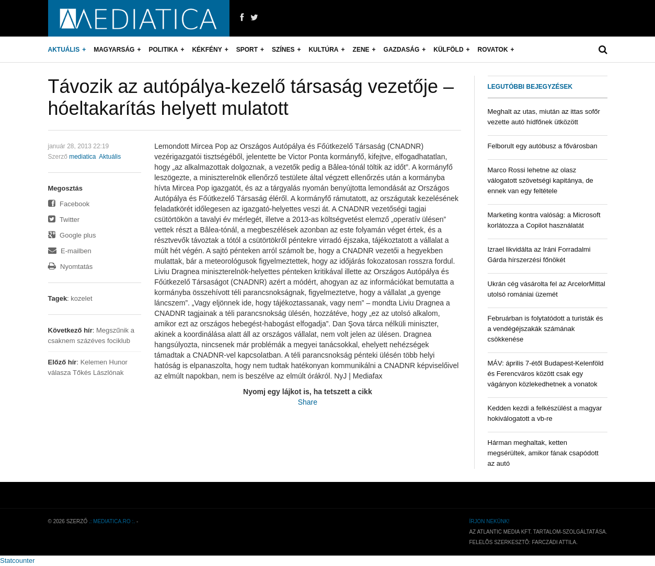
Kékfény (207, 49)
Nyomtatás (70, 266)
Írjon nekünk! (489, 521)
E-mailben (69, 251)
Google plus (72, 235)
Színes (283, 49)
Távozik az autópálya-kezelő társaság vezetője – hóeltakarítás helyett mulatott (251, 97)
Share (307, 402)
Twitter (64, 219)
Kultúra (323, 49)
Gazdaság (402, 49)
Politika (163, 49)
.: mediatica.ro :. (112, 521)
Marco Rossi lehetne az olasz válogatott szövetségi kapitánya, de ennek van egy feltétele (540, 180)
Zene (361, 49)
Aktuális (64, 49)
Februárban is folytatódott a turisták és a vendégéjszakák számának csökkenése (545, 328)
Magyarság (114, 49)
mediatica (82, 156)
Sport (247, 49)
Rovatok (493, 49)
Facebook (69, 204)
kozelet (81, 298)
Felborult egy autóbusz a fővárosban (542, 146)
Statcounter (17, 560)
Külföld (448, 49)
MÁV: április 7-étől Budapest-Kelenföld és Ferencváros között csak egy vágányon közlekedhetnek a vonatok (546, 373)
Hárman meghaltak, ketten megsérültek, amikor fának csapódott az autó (543, 453)
